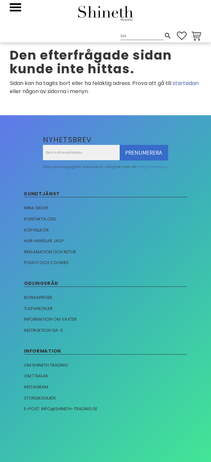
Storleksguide (40, 398)
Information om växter (50, 319)
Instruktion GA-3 (43, 330)
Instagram (36, 387)
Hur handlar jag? (44, 241)
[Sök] (168, 36)
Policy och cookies (46, 262)
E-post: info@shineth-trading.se (60, 409)
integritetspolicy (152, 166)
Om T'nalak (36, 376)
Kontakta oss (40, 219)
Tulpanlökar (38, 308)
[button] (15, 7)
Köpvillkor (36, 230)
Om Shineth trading (46, 365)
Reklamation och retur (50, 252)
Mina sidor (36, 208)
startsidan (186, 83)
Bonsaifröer (38, 297)
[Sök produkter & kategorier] (142, 36)
